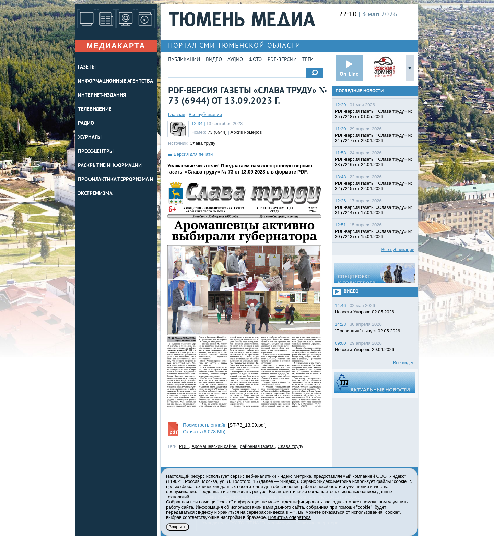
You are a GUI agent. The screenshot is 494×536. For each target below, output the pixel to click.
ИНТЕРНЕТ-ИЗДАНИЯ (102, 95)
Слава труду (202, 143)
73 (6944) (217, 132)
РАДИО (86, 123)
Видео (214, 60)
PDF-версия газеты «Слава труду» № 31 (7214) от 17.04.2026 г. (373, 210)
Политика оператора (289, 517)
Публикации (184, 60)
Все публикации (205, 114)
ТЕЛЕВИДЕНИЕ (94, 109)
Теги (308, 60)
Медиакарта (115, 45)
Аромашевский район (215, 446)
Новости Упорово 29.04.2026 (364, 349)
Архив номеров (246, 132)
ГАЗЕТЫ (86, 67)
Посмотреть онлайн (205, 425)
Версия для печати (193, 154)
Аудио (235, 60)
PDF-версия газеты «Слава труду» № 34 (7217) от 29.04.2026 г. (373, 138)
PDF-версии (282, 60)
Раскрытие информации (110, 166)
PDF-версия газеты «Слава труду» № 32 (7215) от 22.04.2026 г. (373, 186)
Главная (176, 114)
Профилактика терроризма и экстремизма (115, 187)
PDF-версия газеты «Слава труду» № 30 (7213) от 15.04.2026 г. (373, 234)
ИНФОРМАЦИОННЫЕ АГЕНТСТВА (115, 81)
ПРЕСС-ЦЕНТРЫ (96, 151)
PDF (184, 446)
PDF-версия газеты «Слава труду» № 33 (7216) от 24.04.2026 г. (373, 162)
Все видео (403, 362)
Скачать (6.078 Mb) (204, 431)
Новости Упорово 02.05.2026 (364, 311)
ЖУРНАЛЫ (90, 137)
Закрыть (177, 526)
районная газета (257, 446)
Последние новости (360, 91)
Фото (255, 60)
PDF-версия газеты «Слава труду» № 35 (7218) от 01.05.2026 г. (373, 114)
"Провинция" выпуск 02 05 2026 (367, 330)
